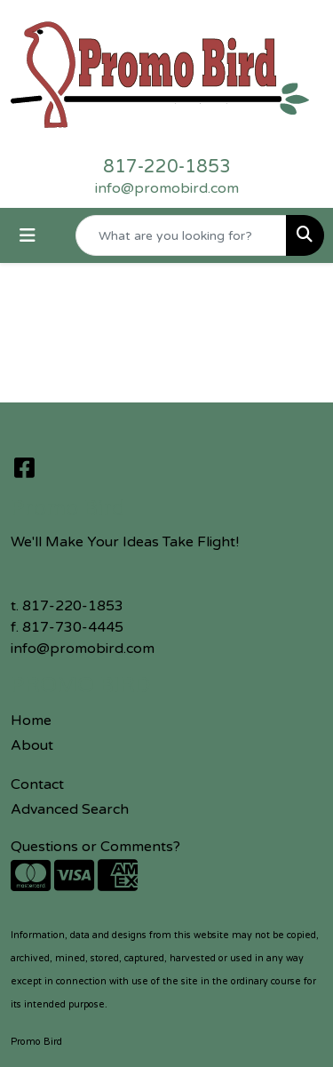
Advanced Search (70, 809)
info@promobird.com (167, 188)
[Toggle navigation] (27, 236)
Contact (37, 784)
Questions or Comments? (95, 847)
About (32, 745)
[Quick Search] (181, 235)
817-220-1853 (167, 167)
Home (31, 720)
